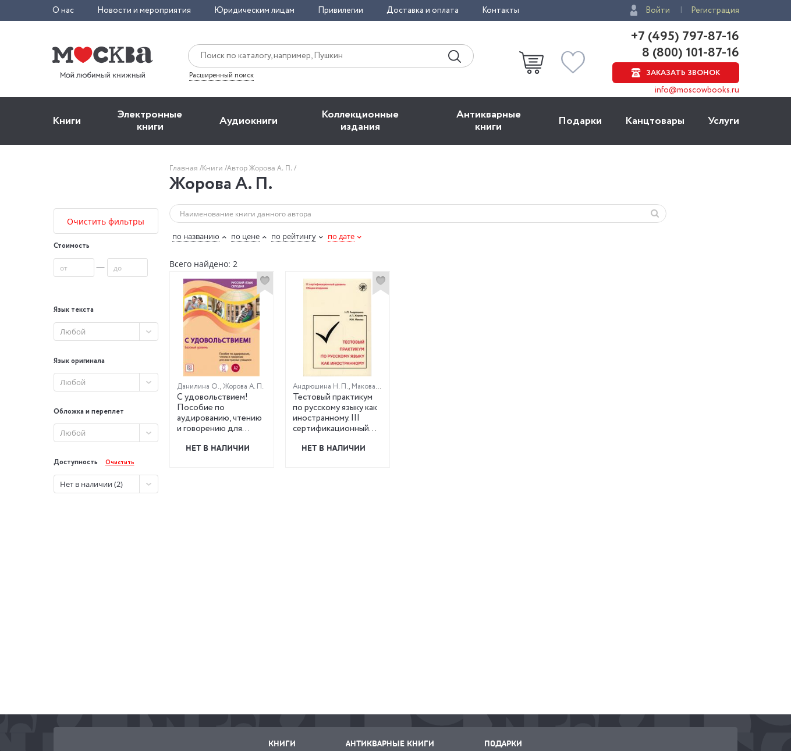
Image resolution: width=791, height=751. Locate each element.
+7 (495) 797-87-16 (685, 37)
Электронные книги (150, 120)
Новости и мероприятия (144, 10)
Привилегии (340, 10)
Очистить (119, 462)
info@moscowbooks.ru (697, 90)
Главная (184, 168)
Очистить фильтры (105, 221)
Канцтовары (654, 121)
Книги (66, 121)
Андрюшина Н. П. (321, 386)
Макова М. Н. (372, 386)
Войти (657, 10)
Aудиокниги (248, 121)
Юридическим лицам (254, 10)
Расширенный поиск (221, 75)
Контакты (500, 10)
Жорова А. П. (243, 386)
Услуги (723, 121)
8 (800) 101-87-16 (689, 53)
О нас (63, 10)
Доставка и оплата (422, 10)
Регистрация (715, 10)
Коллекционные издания (360, 120)
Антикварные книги (488, 120)
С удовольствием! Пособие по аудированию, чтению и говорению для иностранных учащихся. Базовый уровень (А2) (219, 429)
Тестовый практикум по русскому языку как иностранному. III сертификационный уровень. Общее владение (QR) (335, 423)
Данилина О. (198, 386)
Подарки (580, 121)
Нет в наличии (218, 448)
